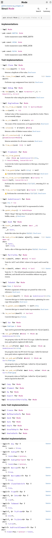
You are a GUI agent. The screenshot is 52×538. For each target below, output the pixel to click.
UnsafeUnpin (13, 429)
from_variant (11, 190)
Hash (10, 222)
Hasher (12, 230)
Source (48, 76)
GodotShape (27, 210)
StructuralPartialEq (17, 399)
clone (7, 69)
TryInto (18, 519)
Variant (35, 178)
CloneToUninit (18, 484)
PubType (10, 326)
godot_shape (10, 210)
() (10, 94)
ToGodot (11, 282)
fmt (6, 92)
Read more (32, 72)
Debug (10, 88)
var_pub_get (10, 358)
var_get (8, 334)
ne (6, 268)
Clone (10, 65)
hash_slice (10, 237)
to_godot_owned (12, 306)
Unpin (9, 425)
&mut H (5, 239)
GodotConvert (26, 158)
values (8, 128)
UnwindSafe (12, 433)
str (32, 120)
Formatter (28, 92)
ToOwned (15, 503)
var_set (8, 346)
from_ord (9, 145)
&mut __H (33, 226)
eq (6, 259)
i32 (24, 107)
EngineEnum (13, 103)
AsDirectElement (18, 527)
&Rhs (24, 268)
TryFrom (18, 511)
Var (9, 322)
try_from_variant (13, 178)
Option (34, 107)
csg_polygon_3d (17, 6)
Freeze (10, 410)
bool (34, 259)
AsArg (13, 452)
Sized (12, 246)
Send (9, 418)
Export (10, 396)
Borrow (14, 468)
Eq (8, 392)
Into (16, 495)
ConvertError (26, 160)
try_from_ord (11, 107)
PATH (14, 51)
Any (12, 444)
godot (3, 6)
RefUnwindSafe (14, 414)
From (13, 492)
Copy (9, 384)
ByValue (17, 286)
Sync (9, 422)
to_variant (10, 313)
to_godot (9, 296)
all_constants (11, 135)
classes (8, 6)
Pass (9, 286)
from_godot (10, 170)
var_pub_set (10, 370)
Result (5, 94)
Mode (24, 2)
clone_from (10, 76)
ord (6, 110)
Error (15, 94)
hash (7, 226)
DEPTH (14, 33)
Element (10, 388)
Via (36, 158)
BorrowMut (16, 476)
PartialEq (12, 255)
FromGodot (12, 152)
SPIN (14, 42)
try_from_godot (12, 156)
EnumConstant (9, 138)
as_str (8, 120)
